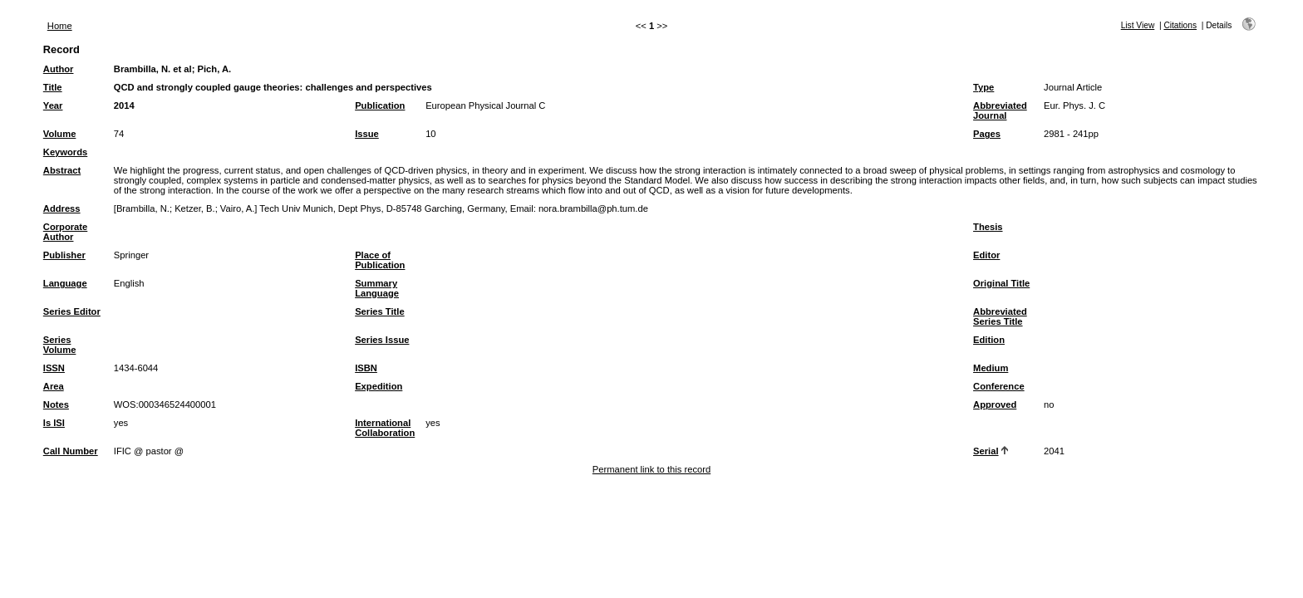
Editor (986, 255)
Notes (56, 404)
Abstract (62, 170)
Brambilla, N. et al (153, 69)
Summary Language (377, 288)
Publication (380, 105)
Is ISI (54, 423)
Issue (367, 134)
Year (53, 105)
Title (52, 87)
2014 (124, 105)
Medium (990, 368)
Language (65, 283)
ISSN (54, 368)
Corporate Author (65, 232)
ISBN (366, 368)
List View (1138, 25)
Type (983, 87)
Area (53, 386)
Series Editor (72, 311)
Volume (59, 134)
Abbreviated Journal (1000, 110)
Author (58, 69)
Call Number (70, 451)
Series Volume (59, 345)
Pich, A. (215, 69)
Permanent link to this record (651, 469)
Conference (999, 386)
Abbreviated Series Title (1000, 316)
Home (59, 26)
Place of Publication (380, 260)
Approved (994, 404)
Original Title (1001, 283)
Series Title (380, 311)
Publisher (64, 255)
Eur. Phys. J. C (1074, 105)
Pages (987, 134)
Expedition (378, 386)
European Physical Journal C (485, 105)
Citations (1180, 25)
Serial (985, 451)
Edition (989, 340)
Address (62, 208)
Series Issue (382, 340)
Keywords (65, 152)
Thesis (987, 227)
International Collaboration (385, 428)
